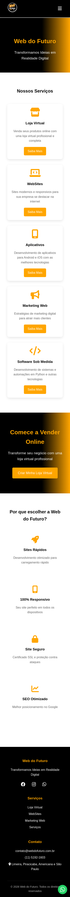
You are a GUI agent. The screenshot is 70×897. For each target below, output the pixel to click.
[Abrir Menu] (60, 8)
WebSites (35, 813)
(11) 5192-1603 (35, 857)
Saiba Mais (35, 151)
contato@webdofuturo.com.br (35, 851)
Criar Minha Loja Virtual (35, 473)
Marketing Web (35, 820)
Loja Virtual (35, 807)
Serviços (35, 827)
